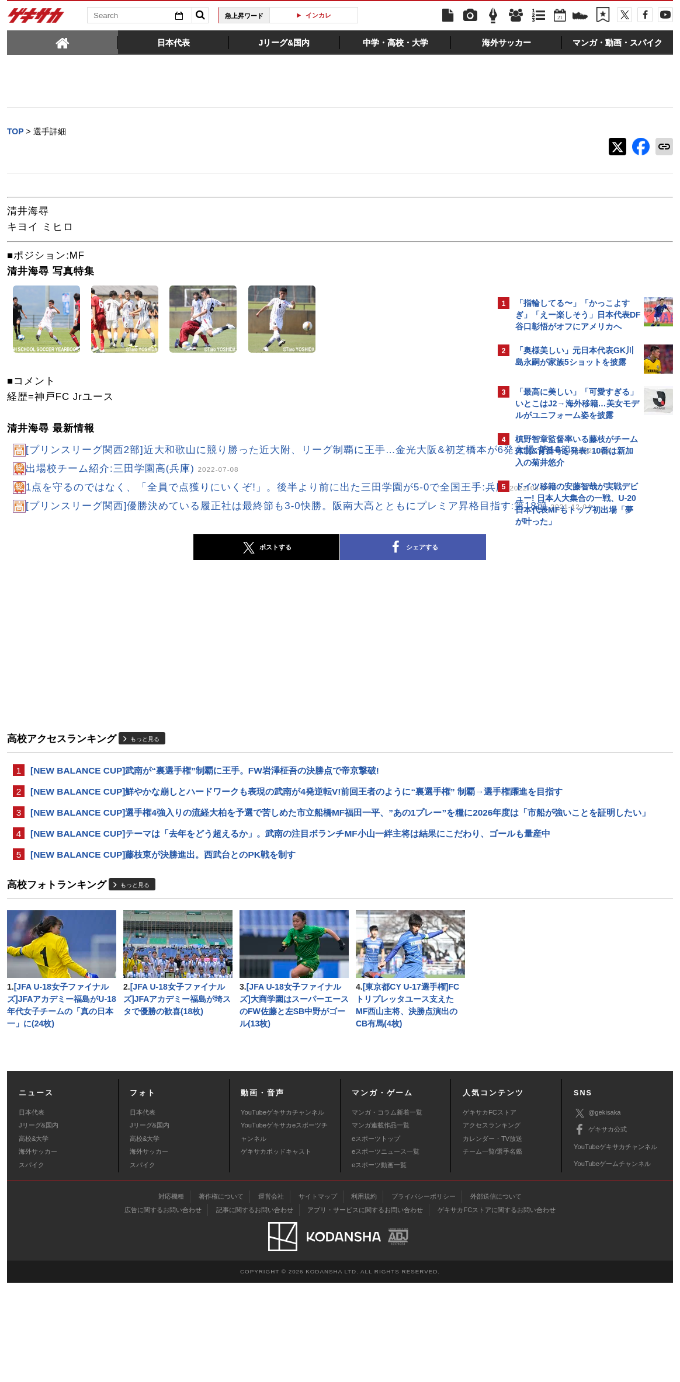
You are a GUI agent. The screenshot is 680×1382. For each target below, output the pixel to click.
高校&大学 (33, 1237)
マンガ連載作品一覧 (381, 1224)
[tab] (62, 42)
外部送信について (496, 1295)
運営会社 (271, 1295)
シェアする (311, 596)
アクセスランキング (492, 1224)
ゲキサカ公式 (600, 1229)
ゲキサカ (36, 18)
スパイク (31, 1263)
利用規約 (364, 1295)
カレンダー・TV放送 (492, 1237)
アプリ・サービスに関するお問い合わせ (365, 1309)
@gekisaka (597, 1211)
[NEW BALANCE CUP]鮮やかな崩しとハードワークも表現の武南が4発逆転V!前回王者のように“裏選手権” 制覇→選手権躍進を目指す (248, 848)
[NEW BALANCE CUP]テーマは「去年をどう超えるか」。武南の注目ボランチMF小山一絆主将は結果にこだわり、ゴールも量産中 (246, 919)
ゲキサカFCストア (489, 1211)
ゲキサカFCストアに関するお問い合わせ (497, 1309)
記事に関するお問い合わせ (254, 1309)
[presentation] (62, 42)
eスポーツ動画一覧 (379, 1263)
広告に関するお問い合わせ (163, 1309)
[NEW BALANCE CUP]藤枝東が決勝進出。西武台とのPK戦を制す (163, 948)
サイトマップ (318, 1295)
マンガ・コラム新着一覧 (387, 1211)
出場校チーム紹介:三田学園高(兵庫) (132, 485)
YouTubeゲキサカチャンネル (282, 1211)
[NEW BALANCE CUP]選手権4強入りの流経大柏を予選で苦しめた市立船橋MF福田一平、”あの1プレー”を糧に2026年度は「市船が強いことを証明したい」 (247, 884)
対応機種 (171, 1295)
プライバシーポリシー (423, 1295)
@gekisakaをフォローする (562, 709)
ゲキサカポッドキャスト (276, 1250)
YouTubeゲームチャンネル (612, 1262)
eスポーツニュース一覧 (385, 1250)
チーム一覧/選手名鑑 (492, 1250)
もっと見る (144, 787)
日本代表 (31, 1211)
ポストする (164, 596)
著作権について (221, 1295)
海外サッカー (38, 1250)
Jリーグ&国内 (38, 1224)
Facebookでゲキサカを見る (564, 733)
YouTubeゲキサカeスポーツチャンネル (284, 1231)
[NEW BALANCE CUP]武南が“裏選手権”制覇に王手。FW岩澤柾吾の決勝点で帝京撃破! (204, 819)
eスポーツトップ (376, 1237)
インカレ (318, 15)
